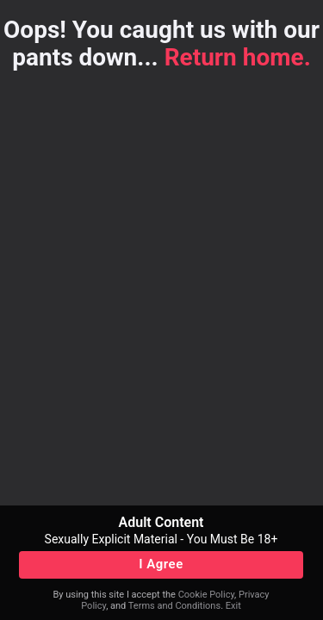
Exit (233, 605)
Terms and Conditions (174, 605)
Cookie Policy (206, 594)
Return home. (238, 57)
